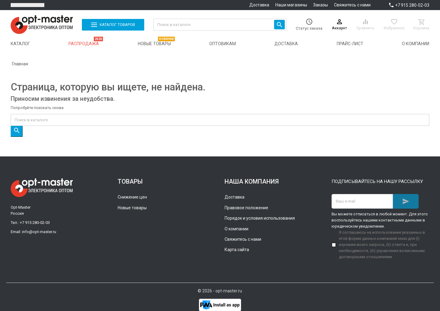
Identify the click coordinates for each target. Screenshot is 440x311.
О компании (236, 228)
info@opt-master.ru (39, 231)
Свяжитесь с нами (352, 4)
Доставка (259, 4)
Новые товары (132, 207)
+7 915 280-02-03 (412, 5)
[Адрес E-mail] (362, 201)
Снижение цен (132, 197)
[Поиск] (220, 25)
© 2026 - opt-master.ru (220, 290)
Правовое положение (246, 207)
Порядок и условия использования (260, 218)
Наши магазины (291, 4)
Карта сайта (237, 249)
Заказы (320, 4)
